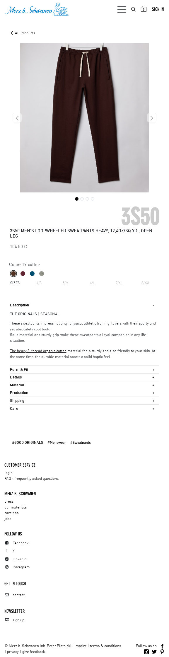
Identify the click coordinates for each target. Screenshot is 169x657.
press (8, 502)
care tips (11, 513)
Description (19, 305)
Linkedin (19, 559)
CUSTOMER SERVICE (19, 465)
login (8, 473)
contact (19, 595)
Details (16, 377)
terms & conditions (105, 646)
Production (19, 393)
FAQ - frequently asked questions (31, 479)
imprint (80, 646)
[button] (17, 117)
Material (17, 385)
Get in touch (15, 583)
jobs (7, 519)
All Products (22, 33)
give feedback (33, 652)
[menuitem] (133, 9)
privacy (13, 652)
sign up (18, 620)
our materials (15, 507)
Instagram (21, 567)
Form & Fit (19, 370)
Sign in (158, 9)
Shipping (17, 401)
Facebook (21, 543)
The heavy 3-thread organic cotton (38, 351)
